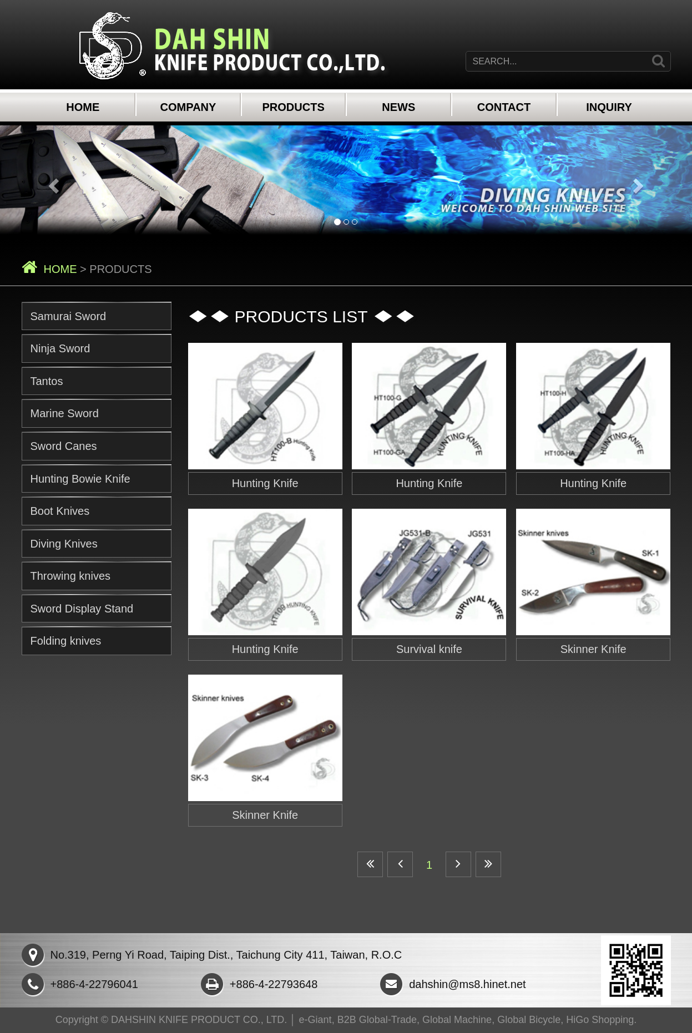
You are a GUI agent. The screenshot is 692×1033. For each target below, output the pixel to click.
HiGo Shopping (600, 1019)
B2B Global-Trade (377, 1019)
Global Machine (457, 1019)
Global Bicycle (528, 1019)
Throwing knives (71, 576)
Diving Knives (64, 544)
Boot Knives (60, 511)
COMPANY (188, 107)
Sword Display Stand (82, 608)
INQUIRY (609, 107)
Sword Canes (64, 446)
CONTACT (504, 107)
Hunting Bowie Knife (80, 479)
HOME (82, 107)
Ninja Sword (60, 348)
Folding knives (66, 641)
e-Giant (315, 1019)
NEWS (398, 107)
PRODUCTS (293, 107)
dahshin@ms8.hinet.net (453, 984)
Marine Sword (65, 413)
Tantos (47, 381)
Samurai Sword (69, 316)
